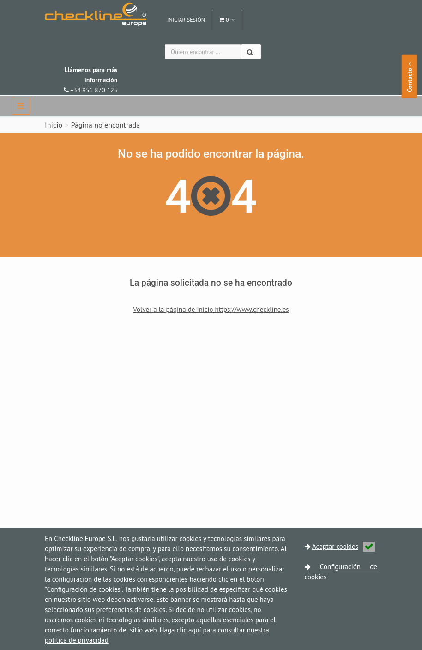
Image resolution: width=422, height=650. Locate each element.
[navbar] (21, 106)
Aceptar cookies (343, 546)
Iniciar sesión (186, 19)
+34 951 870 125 (91, 80)
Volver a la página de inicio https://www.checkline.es (211, 309)
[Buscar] (251, 51)
